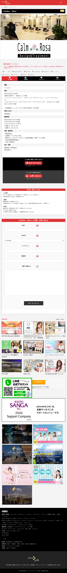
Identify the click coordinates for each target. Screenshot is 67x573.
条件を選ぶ (38, 381)
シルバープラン (5, 535)
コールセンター (20, 528)
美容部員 (4, 526)
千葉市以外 (13, 548)
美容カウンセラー (19, 522)
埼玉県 (3, 546)
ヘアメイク (43, 514)
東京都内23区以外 (18, 541)
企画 (26, 528)
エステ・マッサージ (6, 520)
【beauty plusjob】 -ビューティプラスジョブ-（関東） (29, 570)
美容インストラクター (8, 522)
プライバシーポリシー (41, 564)
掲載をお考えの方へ (17, 564)
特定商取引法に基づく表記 (54, 564)
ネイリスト (20, 518)
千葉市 (7, 548)
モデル (18, 531)
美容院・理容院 (5, 514)
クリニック (4, 528)
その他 (3, 531)
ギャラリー (57, 78)
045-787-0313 (33, 163)
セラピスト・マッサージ (27, 520)
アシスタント (29, 514)
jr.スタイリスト (21, 514)
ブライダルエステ (12, 524)
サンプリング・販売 (10, 531)
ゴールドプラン (5, 533)
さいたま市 (8, 546)
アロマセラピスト (51, 520)
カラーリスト (37, 514)
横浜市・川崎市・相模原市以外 (28, 544)
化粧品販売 (9, 526)
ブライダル (4, 524)
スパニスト (32, 518)
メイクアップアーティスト (20, 526)
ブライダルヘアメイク (23, 524)
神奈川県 (4, 544)
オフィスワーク (11, 528)
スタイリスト (13, 514)
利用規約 (33, 564)
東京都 (3, 541)
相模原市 (14, 544)
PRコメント (41, 78)
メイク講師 (29, 526)
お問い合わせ (33, 176)
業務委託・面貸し (51, 514)
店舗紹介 (26, 78)
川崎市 (18, 544)
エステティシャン (16, 520)
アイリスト (26, 518)
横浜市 (8, 544)
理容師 (58, 514)
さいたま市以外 (16, 546)
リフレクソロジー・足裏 (40, 520)
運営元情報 (8, 564)
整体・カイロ (60, 520)
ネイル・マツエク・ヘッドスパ (9, 518)
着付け (30, 524)
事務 (30, 528)
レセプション (6, 516)
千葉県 (3, 548)
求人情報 (10, 78)
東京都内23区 (9, 541)
